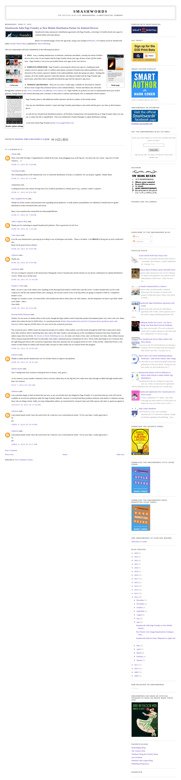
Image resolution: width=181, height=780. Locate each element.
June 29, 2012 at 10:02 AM (24, 348)
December (141, 600)
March (139, 653)
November (141, 604)
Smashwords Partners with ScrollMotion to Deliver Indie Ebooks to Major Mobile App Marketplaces (156, 375)
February (140, 656)
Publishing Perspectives (140, 764)
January (140, 660)
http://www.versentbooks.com (35, 90)
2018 (136, 575)
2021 (136, 564)
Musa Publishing (44, 44)
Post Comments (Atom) (24, 460)
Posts (136, 236)
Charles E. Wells (17, 286)
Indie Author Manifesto (147, 408)
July (138, 618)
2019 (136, 571)
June (138, 622)
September (141, 611)
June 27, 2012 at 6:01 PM (23, 192)
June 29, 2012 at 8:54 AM (23, 308)
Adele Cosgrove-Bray (19, 221)
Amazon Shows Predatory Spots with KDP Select (157, 270)
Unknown (15, 255)
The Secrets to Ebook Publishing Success (49, 336)
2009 (136, 672)
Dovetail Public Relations (20, 314)
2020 (136, 568)
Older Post (120, 454)
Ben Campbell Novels (19, 199)
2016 (136, 582)
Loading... (135, 688)
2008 (136, 676)
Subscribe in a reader (139, 541)
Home (65, 454)
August (139, 615)
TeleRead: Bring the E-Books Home (145, 754)
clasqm (14, 154)
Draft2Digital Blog (139, 748)
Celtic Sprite (16, 235)
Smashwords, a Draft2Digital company (102, 15)
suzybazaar (15, 269)
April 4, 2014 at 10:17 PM (24, 444)
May (138, 645)
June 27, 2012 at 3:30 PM (23, 164)
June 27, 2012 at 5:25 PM (23, 178)
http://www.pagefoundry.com (63, 123)
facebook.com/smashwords (142, 124)
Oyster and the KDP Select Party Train (153, 255)
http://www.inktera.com (58, 90)
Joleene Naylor (16, 369)
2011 (136, 665)
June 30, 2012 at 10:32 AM (24, 362)
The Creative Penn (138, 751)
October (140, 607)
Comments (138, 241)
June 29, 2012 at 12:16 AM (24, 279)
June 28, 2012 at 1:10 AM (23, 229)
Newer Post (9, 454)
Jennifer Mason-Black (18, 44)
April (139, 649)
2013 (136, 593)
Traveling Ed (16, 171)
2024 (136, 553)
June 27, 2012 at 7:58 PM (23, 215)
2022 (136, 560)
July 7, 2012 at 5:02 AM (23, 385)
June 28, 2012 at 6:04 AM (23, 249)
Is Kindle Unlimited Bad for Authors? (153, 286)
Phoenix (92, 41)
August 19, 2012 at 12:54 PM (26, 405)
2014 (136, 590)
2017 (136, 579)
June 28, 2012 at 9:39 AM (23, 263)
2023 (136, 557)
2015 (136, 586)
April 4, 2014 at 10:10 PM (24, 424)
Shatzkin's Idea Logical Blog (142, 760)
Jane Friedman (137, 757)
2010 (136, 668)
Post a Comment (11, 450)
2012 (136, 597)
